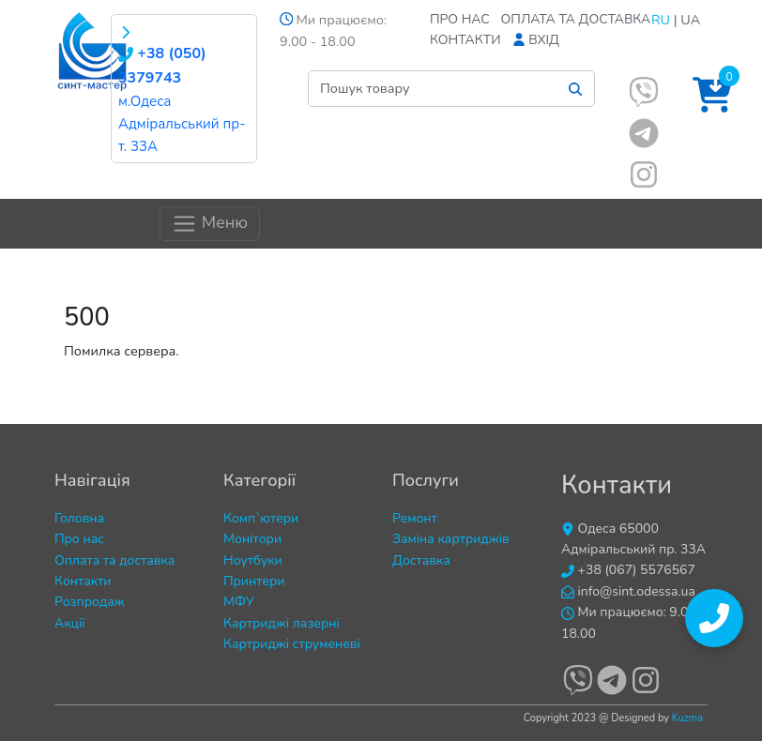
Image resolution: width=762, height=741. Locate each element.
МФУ (238, 602)
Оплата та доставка (576, 19)
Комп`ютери (260, 518)
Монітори (252, 539)
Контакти (465, 40)
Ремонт (414, 518)
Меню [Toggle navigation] (210, 223)
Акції (69, 623)
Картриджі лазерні (281, 623)
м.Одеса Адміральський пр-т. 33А (182, 124)
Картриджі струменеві (291, 644)
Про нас (460, 19)
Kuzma (687, 718)
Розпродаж (89, 602)
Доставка (421, 560)
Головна (79, 518)
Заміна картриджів (451, 539)
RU (660, 19)
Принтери (254, 581)
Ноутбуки (252, 560)
